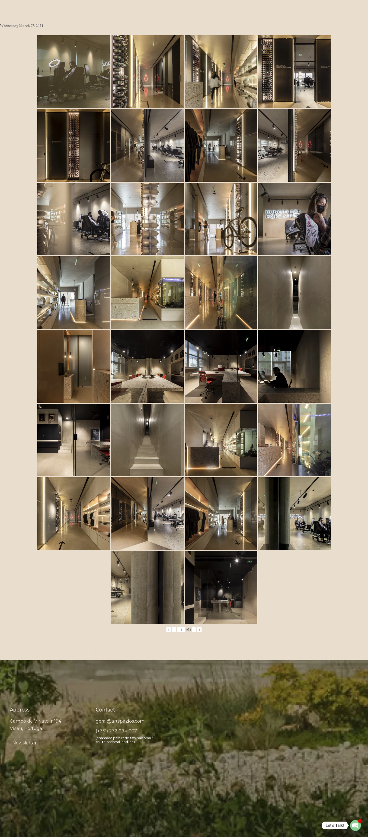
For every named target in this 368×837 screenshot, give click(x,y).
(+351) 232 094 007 (116, 731)
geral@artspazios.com (120, 721)
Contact (270, 8)
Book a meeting (234, 8)
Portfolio (196, 8)
